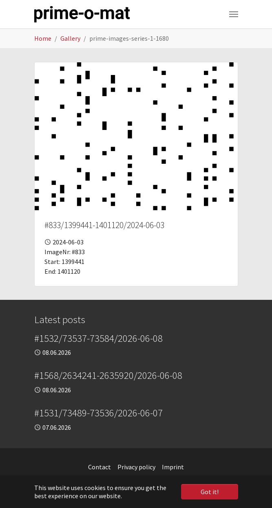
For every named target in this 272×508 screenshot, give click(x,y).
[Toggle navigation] (233, 14)
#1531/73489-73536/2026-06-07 (98, 413)
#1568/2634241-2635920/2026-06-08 (108, 375)
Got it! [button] (210, 492)
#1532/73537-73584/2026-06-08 (98, 338)
